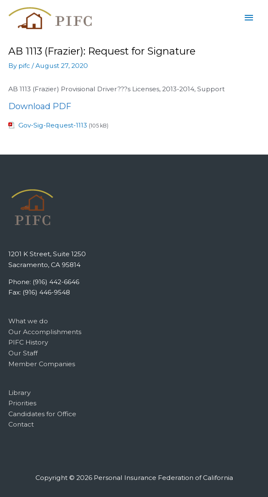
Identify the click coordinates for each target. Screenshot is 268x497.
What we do (28, 321)
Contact (21, 424)
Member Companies (41, 364)
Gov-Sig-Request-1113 (52, 125)
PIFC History (28, 342)
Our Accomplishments (44, 332)
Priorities (22, 403)
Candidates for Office (42, 414)
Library (19, 393)
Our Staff (23, 353)
